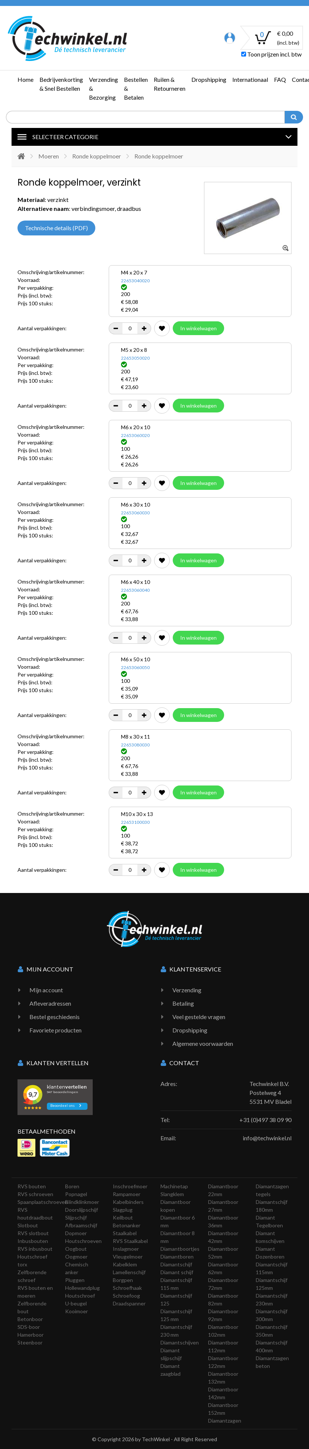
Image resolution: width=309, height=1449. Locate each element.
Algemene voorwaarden (202, 1043)
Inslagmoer (126, 1249)
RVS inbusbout (34, 1249)
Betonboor (30, 1319)
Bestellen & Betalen (136, 88)
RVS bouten (31, 1186)
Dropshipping (208, 79)
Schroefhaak (127, 1288)
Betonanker (126, 1225)
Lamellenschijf (129, 1272)
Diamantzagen (224, 1420)
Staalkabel (125, 1233)
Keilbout (123, 1217)
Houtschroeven (83, 1241)
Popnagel (76, 1194)
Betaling (183, 1003)
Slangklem (172, 1194)
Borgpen (123, 1280)
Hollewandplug (82, 1288)
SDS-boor (28, 1327)
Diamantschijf (176, 1264)
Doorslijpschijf (81, 1210)
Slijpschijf (76, 1217)
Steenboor (29, 1342)
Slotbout (27, 1225)
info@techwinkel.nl (267, 1137)
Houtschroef (80, 1295)
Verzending (186, 989)
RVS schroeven (35, 1194)
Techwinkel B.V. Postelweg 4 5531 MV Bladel (270, 1092)
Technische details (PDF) (56, 227)
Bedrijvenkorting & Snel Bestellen (61, 84)
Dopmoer (76, 1233)
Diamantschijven (179, 1342)
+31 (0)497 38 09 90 (265, 1119)
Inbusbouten (32, 1241)
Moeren (48, 156)
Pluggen (75, 1280)
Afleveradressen (50, 1003)
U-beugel (76, 1303)
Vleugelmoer (128, 1256)
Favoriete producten (55, 1030)
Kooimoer (76, 1311)
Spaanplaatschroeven (42, 1202)
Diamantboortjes (180, 1249)
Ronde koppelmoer (96, 156)
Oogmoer (76, 1256)
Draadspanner (129, 1303)
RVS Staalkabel (130, 1241)
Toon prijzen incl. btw (271, 54)
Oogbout (76, 1249)
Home (25, 79)
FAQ (280, 79)
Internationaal (250, 79)
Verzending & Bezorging (103, 88)
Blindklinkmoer (82, 1202)
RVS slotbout (33, 1233)
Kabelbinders (128, 1202)
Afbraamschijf (81, 1225)
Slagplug (123, 1210)
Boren (72, 1186)
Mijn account (46, 989)
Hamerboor (30, 1334)
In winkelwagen (198, 328)
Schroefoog (126, 1295)
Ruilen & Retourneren (169, 84)
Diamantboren (177, 1256)
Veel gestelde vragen (198, 1016)
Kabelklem (125, 1264)
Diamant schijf (176, 1272)
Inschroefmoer (130, 1186)
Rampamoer (126, 1194)
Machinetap (174, 1186)
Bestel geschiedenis (54, 1016)
